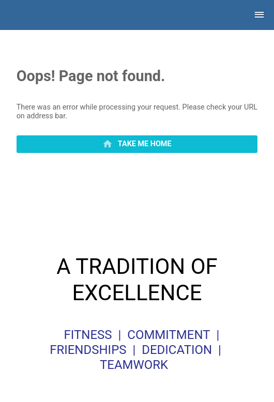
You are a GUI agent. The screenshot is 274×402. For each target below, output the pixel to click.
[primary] (137, 144)
